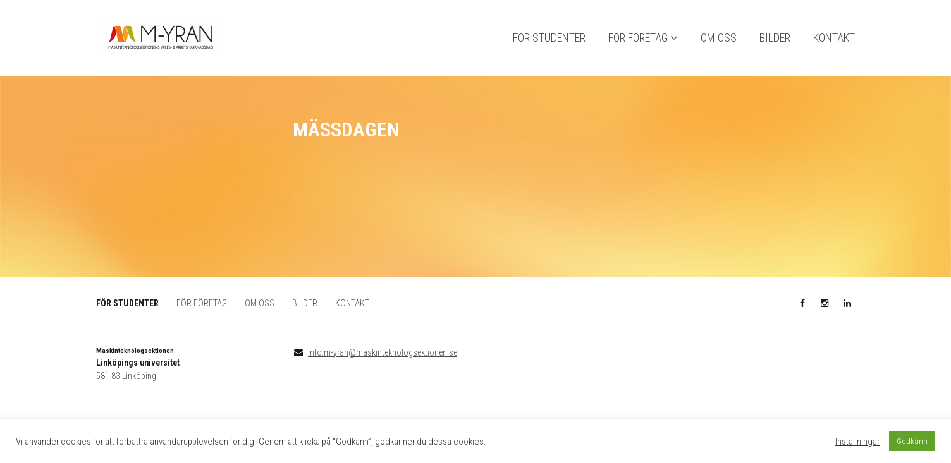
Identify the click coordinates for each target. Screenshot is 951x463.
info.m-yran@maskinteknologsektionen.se (382, 352)
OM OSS (719, 38)
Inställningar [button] (857, 441)
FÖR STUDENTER (549, 38)
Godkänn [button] (912, 441)
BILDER (774, 38)
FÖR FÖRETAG (638, 38)
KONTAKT (834, 38)
